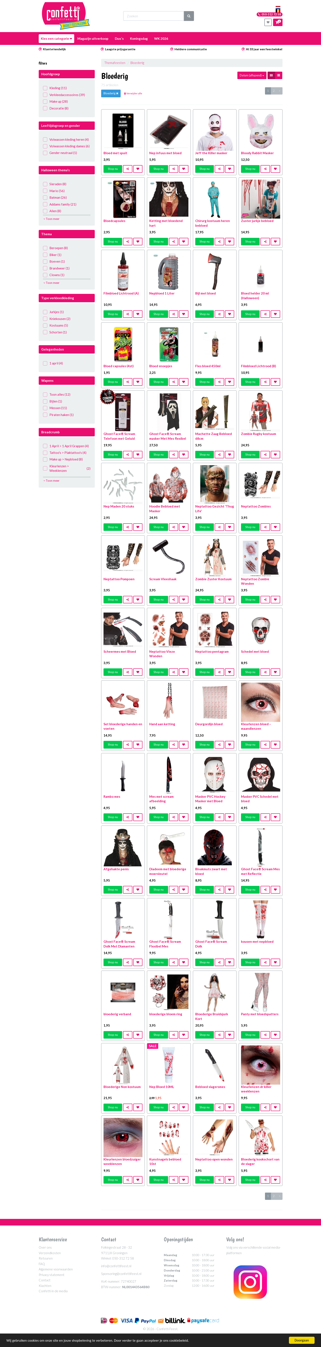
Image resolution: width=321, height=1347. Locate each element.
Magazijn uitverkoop (92, 38)
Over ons (45, 1247)
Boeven (54, 261)
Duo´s (119, 38)
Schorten (55, 332)
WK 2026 (161, 38)
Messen (55, 408)
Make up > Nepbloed (63, 459)
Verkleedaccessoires (64, 95)
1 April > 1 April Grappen (66, 446)
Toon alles (56, 394)
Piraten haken (58, 415)
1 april (53, 363)
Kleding (55, 88)
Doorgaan (302, 1340)
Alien (52, 211)
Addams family (59, 204)
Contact (44, 1280)
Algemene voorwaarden (56, 1269)
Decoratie (55, 108)
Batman (55, 197)
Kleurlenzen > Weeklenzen (67, 468)
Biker (52, 255)
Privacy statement (51, 1275)
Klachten (45, 1286)
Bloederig (137, 63)
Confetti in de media (53, 1291)
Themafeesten (115, 63)
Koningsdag (139, 38)
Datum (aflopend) (252, 75)
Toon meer (51, 219)
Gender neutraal (60, 153)
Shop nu (113, 168)
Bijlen (52, 401)
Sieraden (54, 184)
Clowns (53, 275)
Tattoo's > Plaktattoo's (64, 452)
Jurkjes (53, 312)
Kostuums (55, 325)
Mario (54, 191)
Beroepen (55, 248)
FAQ (42, 1264)
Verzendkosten (50, 1253)
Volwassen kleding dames (66, 146)
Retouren (46, 1258)
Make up (55, 101)
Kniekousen (56, 319)
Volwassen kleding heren (66, 139)
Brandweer (56, 268)
